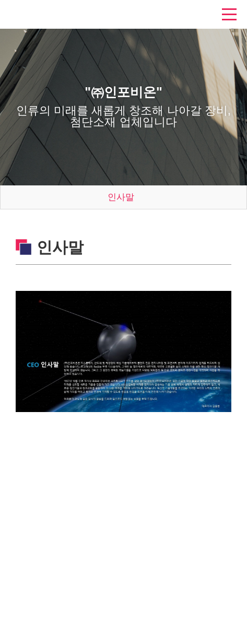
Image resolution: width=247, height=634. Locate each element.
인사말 (121, 197)
